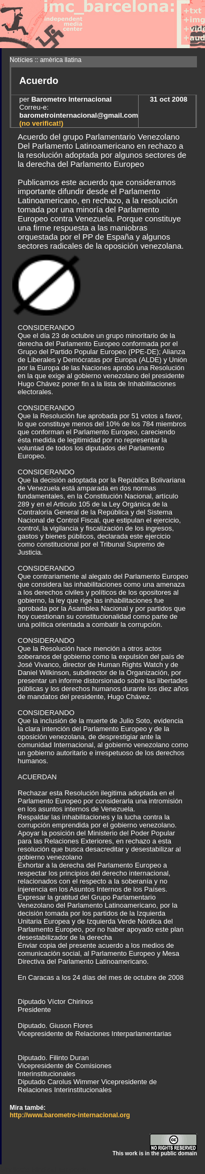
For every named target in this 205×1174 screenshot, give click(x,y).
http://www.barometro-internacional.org (70, 1115)
